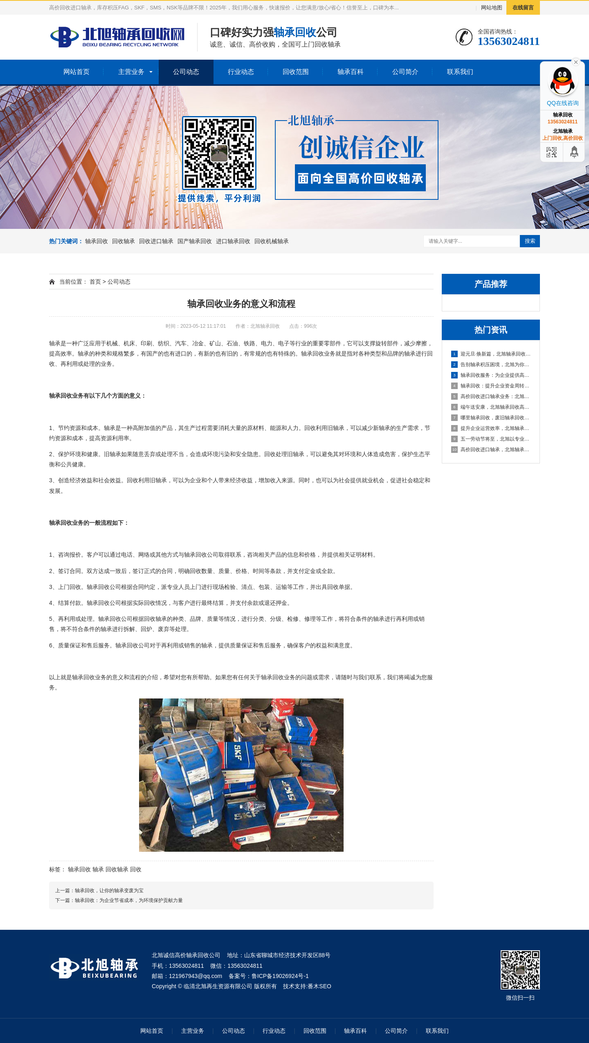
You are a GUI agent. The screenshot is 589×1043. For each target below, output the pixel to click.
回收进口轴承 (156, 241)
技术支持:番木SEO (307, 986)
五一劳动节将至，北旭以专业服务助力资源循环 (491, 439)
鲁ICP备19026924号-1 (280, 976)
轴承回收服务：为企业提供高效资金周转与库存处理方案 (491, 375)
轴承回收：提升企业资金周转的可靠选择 (491, 386)
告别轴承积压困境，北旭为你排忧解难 (491, 364)
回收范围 (296, 71)
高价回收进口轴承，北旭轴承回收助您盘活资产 (491, 449)
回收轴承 (123, 241)
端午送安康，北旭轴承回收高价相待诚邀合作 (491, 407)
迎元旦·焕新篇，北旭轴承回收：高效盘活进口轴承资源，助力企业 (491, 354)
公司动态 (186, 71)
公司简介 (405, 71)
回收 (136, 869)
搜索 (530, 241)
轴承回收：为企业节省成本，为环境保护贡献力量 (129, 900)
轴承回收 (96, 241)
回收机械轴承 (271, 241)
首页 (95, 281)
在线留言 (523, 7)
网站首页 (76, 71)
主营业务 (131, 71)
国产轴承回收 (195, 241)
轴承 (98, 869)
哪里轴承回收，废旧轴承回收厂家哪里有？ (491, 417)
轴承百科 (350, 71)
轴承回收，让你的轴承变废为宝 (109, 890)
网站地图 (491, 7)
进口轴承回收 (233, 241)
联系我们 (460, 71)
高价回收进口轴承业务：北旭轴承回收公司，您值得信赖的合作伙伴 (491, 396)
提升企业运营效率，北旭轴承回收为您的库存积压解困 (491, 428)
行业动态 (241, 71)
